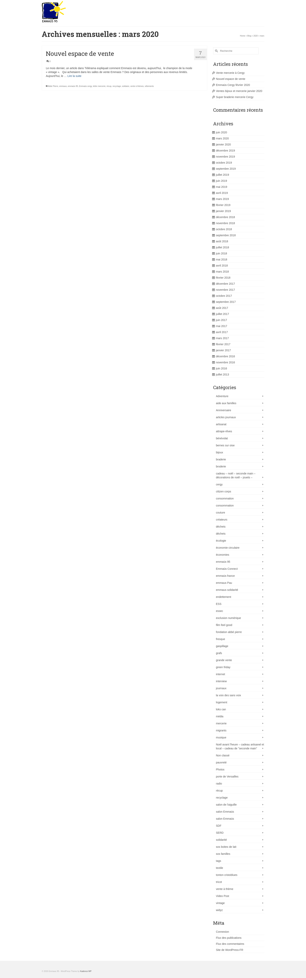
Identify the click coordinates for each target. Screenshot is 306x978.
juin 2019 (221, 180)
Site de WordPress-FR (229, 949)
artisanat (221, 424)
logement (221, 702)
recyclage (117, 86)
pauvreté (221, 762)
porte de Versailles (227, 776)
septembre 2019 (226, 168)
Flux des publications (229, 937)
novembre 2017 (225, 289)
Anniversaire (223, 410)
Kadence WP (86, 971)
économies (222, 554)
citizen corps (223, 491)
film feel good (224, 625)
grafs (219, 653)
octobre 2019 (224, 162)
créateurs (221, 519)
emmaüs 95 (73, 86)
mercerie (221, 723)
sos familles (223, 853)
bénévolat (222, 438)
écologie (221, 540)
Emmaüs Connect (227, 568)
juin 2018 (221, 253)
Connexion (222, 931)
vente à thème (224, 889)
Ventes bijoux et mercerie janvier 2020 (239, 91)
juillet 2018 (222, 247)
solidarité (221, 839)
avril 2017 (222, 332)
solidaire (125, 86)
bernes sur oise (225, 445)
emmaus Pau (224, 582)
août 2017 (222, 307)
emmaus (63, 86)
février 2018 (223, 277)
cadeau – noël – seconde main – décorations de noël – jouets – (235, 475)
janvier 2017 (223, 350)
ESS (218, 603)
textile (219, 867)
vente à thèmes (137, 86)
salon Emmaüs (225, 811)
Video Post (222, 896)
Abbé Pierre (53, 86)
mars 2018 (222, 271)
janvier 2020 (223, 144)
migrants (221, 730)
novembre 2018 (225, 223)
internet (220, 674)
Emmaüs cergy (85, 86)
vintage (220, 903)
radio (219, 783)
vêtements (149, 86)
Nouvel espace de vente (230, 78)
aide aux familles (226, 403)
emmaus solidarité (227, 589)
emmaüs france (225, 575)
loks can (221, 709)
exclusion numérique (228, 618)
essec (219, 610)
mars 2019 (222, 199)
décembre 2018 (225, 217)
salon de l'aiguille (226, 804)
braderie (221, 459)
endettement (223, 596)
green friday (223, 667)
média (219, 716)
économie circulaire (228, 547)
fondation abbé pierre (229, 632)
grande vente (224, 660)
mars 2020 (222, 138)
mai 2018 (221, 259)
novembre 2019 (225, 156)
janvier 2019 (223, 211)
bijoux (219, 452)
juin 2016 (221, 368)
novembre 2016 (225, 362)
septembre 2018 (226, 235)
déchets (221, 526)
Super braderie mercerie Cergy (235, 97)
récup (109, 86)
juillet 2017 (222, 314)
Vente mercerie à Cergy (230, 72)
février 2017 (223, 344)
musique (221, 737)
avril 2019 (222, 192)
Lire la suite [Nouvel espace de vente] (75, 76)
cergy (219, 484)
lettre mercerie (99, 86)
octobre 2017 (224, 295)
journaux (221, 688)
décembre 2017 (225, 283)
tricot (219, 881)
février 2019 (223, 205)
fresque (220, 639)
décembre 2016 (225, 356)
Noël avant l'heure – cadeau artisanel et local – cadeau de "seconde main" (240, 746)
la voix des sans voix (228, 695)
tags (218, 860)
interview (221, 681)
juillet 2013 (222, 374)
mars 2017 (222, 338)
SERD (220, 832)
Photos (220, 769)
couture (220, 512)
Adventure (222, 396)
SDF (218, 825)
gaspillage (222, 646)
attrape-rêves (224, 431)
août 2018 (222, 241)
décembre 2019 (225, 150)
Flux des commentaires (230, 943)
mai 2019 (221, 186)
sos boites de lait (226, 846)
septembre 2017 (226, 301)
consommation (225, 498)
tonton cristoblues (227, 874)
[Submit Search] (216, 50)
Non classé (223, 755)
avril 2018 (222, 265)
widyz (219, 910)
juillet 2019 (222, 174)
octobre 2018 (224, 229)
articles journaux (226, 417)
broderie (221, 466)
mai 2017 (221, 326)
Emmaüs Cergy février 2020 (233, 84)
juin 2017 (221, 320)
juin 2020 (221, 132)
